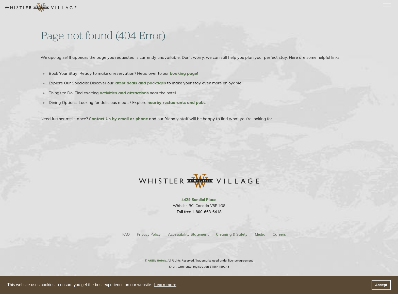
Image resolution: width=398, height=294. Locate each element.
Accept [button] (381, 285)
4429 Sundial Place (198, 200)
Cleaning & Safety (231, 235)
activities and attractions (124, 93)
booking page (183, 74)
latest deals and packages (140, 83)
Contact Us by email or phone (118, 119)
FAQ (126, 235)
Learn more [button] (165, 285)
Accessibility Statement (188, 235)
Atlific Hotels (157, 260)
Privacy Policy (149, 235)
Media (260, 235)
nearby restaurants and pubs (176, 103)
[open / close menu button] (387, 6)
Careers (279, 235)
